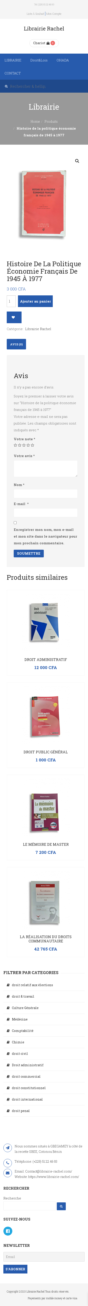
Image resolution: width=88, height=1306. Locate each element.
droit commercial (26, 1076)
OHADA (63, 60)
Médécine (20, 1019)
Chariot (41, 43)
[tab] (16, 344)
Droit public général (46, 752)
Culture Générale (25, 1008)
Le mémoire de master (46, 844)
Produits (51, 121)
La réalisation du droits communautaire (46, 939)
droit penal (21, 1111)
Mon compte (53, 13)
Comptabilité (22, 1031)
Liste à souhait (35, 13)
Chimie (18, 1042)
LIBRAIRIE (12, 60)
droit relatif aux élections (32, 985)
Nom (19, 484)
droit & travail (23, 996)
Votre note (24, 439)
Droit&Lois (39, 60)
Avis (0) (16, 344)
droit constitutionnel (29, 1088)
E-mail (21, 503)
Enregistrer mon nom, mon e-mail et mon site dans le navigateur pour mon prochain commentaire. (45, 536)
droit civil (20, 1053)
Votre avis (24, 456)
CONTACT (12, 73)
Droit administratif (45, 659)
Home (35, 121)
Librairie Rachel (38, 329)
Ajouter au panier (35, 301)
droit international (27, 1099)
